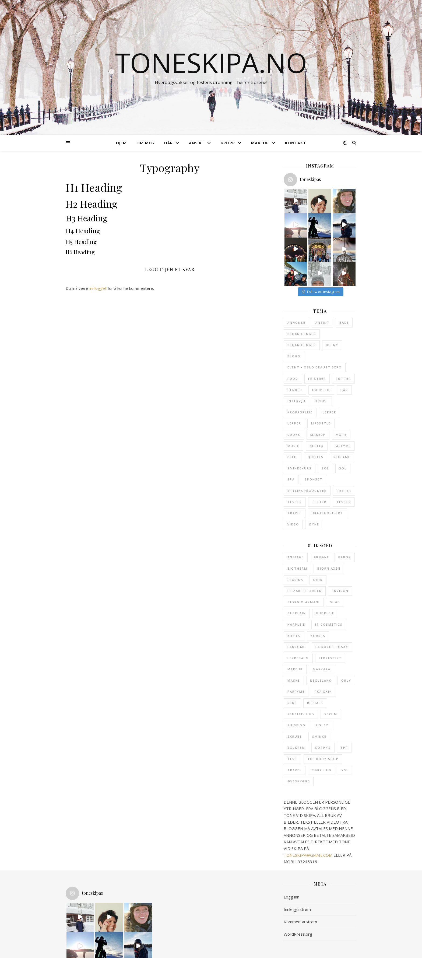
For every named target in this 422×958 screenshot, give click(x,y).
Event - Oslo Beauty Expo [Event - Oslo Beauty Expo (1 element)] (314, 367)
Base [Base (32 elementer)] (344, 323)
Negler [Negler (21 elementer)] (317, 446)
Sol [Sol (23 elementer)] (325, 468)
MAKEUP (260, 142)
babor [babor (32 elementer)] (344, 557)
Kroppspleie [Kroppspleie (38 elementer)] (300, 412)
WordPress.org (298, 934)
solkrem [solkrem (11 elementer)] (296, 748)
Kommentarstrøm (300, 921)
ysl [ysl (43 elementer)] (345, 770)
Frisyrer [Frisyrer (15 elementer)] (317, 379)
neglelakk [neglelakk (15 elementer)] (320, 680)
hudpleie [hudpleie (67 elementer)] (325, 613)
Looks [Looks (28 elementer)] (293, 435)
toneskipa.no (211, 62)
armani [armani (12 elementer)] (321, 557)
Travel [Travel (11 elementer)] (294, 513)
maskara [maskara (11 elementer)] (321, 669)
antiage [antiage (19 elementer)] (295, 557)
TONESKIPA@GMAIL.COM (308, 855)
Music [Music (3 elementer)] (293, 446)
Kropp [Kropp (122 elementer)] (321, 401)
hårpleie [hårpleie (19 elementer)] (296, 624)
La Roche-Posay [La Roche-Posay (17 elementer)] (331, 647)
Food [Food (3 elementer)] (292, 379)
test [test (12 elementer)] (292, 759)
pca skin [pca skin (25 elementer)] (323, 691)
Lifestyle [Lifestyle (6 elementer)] (321, 423)
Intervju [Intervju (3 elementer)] (296, 401)
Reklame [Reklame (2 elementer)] (341, 457)
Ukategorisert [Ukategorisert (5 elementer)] (327, 513)
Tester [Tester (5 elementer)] (343, 502)
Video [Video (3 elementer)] (293, 524)
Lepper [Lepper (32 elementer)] (329, 412)
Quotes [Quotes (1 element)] (315, 457)
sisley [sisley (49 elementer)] (321, 725)
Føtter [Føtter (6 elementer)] (343, 379)
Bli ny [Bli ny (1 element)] (332, 345)
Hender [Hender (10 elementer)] (294, 390)
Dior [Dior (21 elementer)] (318, 580)
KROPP (228, 142)
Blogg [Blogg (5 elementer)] (293, 356)
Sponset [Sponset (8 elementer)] (313, 479)
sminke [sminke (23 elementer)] (319, 736)
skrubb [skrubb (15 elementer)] (294, 736)
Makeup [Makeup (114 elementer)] (318, 435)
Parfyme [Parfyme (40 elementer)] (342, 446)
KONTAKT (295, 142)
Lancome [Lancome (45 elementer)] (296, 647)
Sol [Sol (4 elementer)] (343, 468)
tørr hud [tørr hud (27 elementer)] (322, 770)
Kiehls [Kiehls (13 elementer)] (294, 636)
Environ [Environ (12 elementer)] (340, 591)
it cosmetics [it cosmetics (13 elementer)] (329, 624)
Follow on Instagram (321, 291)
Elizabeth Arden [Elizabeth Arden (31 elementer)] (304, 591)
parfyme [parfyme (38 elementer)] (296, 691)
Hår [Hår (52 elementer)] (344, 390)
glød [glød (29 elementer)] (335, 602)
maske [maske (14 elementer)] (293, 680)
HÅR (168, 142)
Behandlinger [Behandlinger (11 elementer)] (301, 345)
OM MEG (145, 142)
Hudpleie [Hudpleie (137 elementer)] (321, 390)
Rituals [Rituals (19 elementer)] (315, 703)
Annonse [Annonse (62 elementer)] (296, 323)
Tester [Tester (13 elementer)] (344, 491)
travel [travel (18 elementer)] (294, 770)
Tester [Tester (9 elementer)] (294, 502)
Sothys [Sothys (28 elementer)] (323, 748)
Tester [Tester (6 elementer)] (319, 502)
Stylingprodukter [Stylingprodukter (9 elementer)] (307, 491)
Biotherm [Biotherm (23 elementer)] (297, 568)
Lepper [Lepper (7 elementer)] (294, 423)
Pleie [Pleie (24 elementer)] (292, 457)
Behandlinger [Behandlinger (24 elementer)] (301, 334)
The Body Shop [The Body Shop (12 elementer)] (323, 759)
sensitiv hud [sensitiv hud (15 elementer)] (300, 714)
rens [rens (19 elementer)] (292, 703)
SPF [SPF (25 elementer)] (344, 748)
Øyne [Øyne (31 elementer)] (314, 524)
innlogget (98, 288)
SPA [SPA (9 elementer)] (291, 479)
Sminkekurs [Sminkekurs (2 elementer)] (299, 468)
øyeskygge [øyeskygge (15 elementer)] (298, 781)
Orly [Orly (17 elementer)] (346, 680)
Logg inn (291, 897)
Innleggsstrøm (297, 909)
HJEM (121, 142)
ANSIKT (197, 142)
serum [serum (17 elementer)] (330, 714)
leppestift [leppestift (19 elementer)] (330, 658)
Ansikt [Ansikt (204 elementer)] (322, 323)
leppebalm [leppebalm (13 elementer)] (298, 658)
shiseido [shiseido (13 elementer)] (296, 725)
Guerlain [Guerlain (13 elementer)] (296, 613)
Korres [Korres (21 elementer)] (318, 636)
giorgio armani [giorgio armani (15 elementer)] (303, 602)
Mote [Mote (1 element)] (341, 435)
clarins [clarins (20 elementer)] (295, 580)
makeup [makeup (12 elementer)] (295, 669)
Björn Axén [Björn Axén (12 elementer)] (328, 568)
